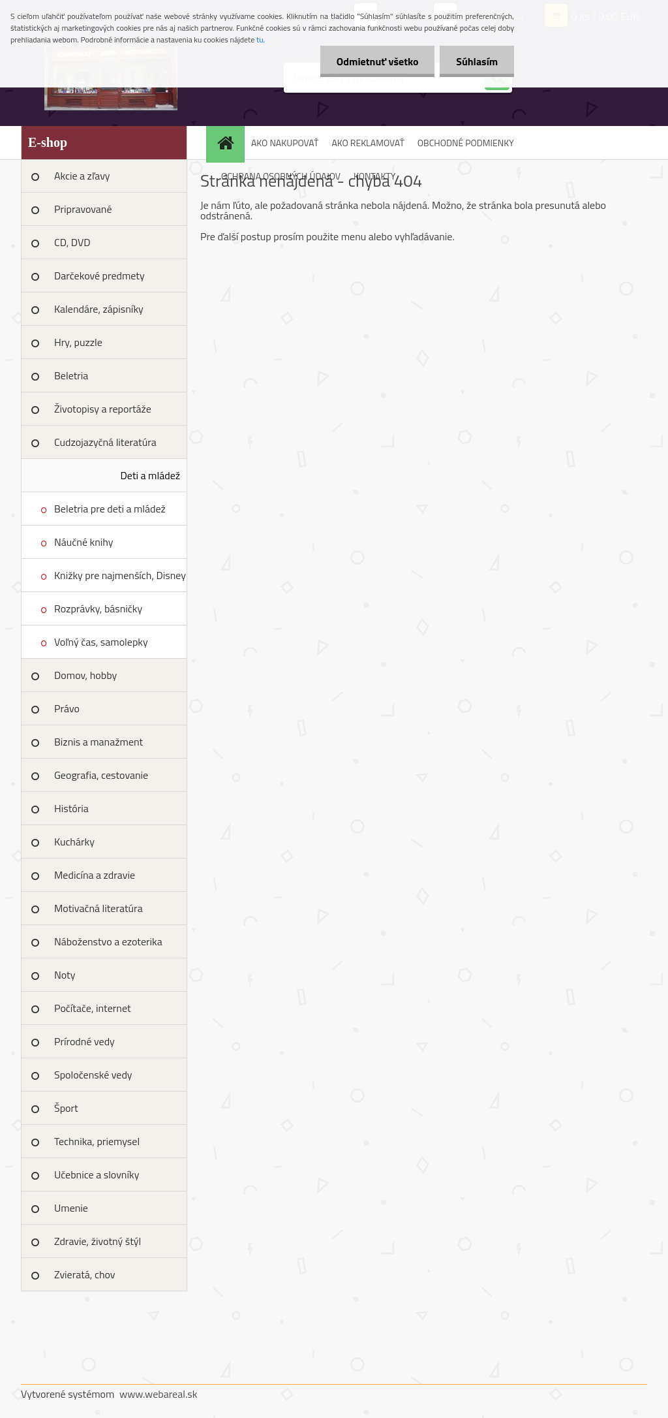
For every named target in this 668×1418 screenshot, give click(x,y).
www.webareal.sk (158, 1394)
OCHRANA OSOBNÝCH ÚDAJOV (281, 176)
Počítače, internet (92, 1008)
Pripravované (83, 209)
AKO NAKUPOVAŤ (284, 143)
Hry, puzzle (78, 342)
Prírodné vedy (84, 1041)
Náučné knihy (83, 542)
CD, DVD (72, 242)
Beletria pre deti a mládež (110, 508)
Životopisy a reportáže (102, 409)
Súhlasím (477, 61)
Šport (66, 1108)
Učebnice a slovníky (97, 1174)
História (71, 808)
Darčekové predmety (99, 275)
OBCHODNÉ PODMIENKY (466, 143)
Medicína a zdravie (94, 875)
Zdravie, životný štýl (97, 1241)
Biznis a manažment (98, 741)
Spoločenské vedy (93, 1074)
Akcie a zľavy (82, 175)
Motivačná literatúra (98, 908)
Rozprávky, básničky (98, 608)
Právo (67, 708)
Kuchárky (74, 841)
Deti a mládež (150, 475)
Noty (64, 975)
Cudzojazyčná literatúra (105, 442)
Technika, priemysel (97, 1141)
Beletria (71, 375)
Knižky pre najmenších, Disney (120, 575)
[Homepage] (230, 142)
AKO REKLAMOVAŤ (367, 143)
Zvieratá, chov (84, 1274)
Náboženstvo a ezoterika (108, 941)
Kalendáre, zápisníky (99, 309)
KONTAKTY (374, 176)
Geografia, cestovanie (101, 775)
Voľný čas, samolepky (101, 642)
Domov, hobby (85, 675)
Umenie (71, 1208)
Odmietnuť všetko (377, 61)
